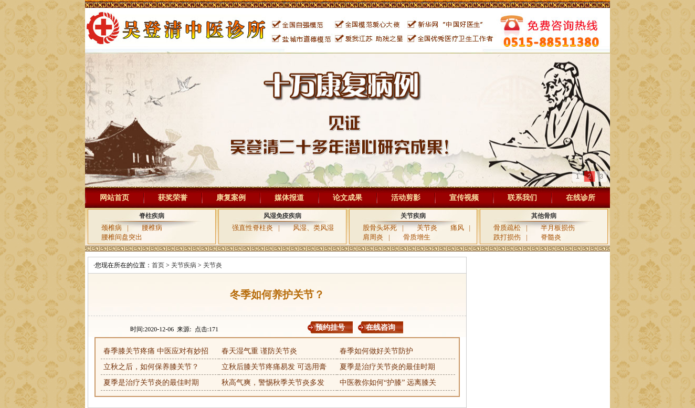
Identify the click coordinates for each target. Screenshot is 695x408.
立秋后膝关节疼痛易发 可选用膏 (274, 367)
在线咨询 (380, 327)
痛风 (457, 228)
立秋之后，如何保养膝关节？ (151, 367)
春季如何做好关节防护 (376, 351)
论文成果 (347, 198)
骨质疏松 (507, 228)
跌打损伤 (507, 237)
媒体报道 (289, 198)
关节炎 (427, 228)
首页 (158, 265)
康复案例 (231, 198)
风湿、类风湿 (313, 228)
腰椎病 (152, 228)
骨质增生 (416, 237)
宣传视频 (464, 198)
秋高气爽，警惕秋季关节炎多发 (273, 382)
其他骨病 (543, 215)
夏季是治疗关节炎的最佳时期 (387, 367)
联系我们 (522, 198)
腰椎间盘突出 (121, 237)
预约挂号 (330, 327)
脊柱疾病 (151, 215)
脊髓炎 (551, 237)
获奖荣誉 (172, 198)
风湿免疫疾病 (282, 215)
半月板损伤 (558, 228)
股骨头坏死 (380, 228)
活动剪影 (405, 198)
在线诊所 (580, 198)
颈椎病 (111, 228)
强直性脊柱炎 (252, 228)
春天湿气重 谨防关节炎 (259, 351)
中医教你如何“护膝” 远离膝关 (388, 382)
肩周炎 (373, 237)
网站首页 (114, 198)
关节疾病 (413, 215)
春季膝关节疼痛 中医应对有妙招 (155, 351)
